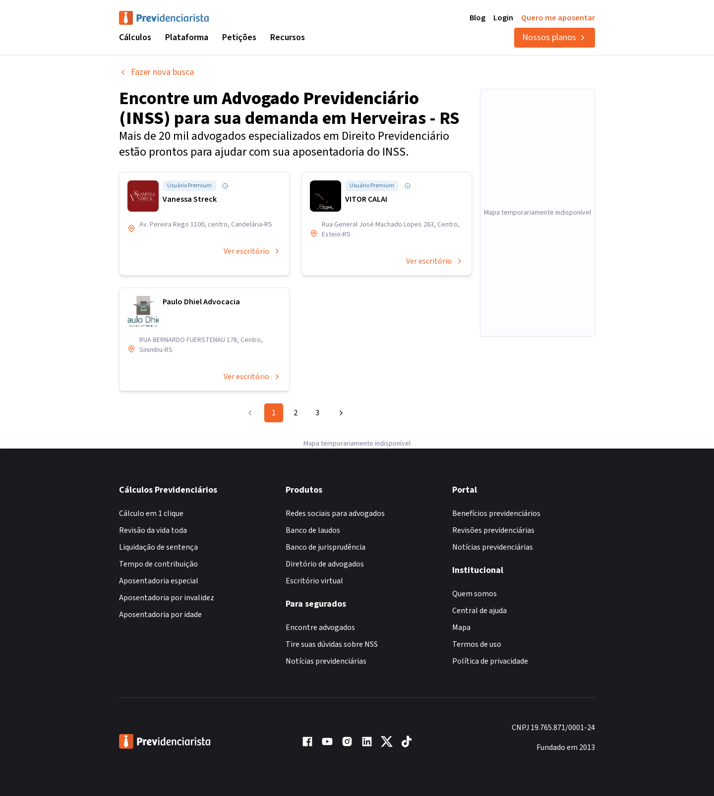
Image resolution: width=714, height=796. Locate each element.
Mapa (461, 627)
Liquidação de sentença (158, 547)
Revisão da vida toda (153, 530)
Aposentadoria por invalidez (166, 597)
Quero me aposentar (558, 17)
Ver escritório (252, 251)
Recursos (287, 37)
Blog (477, 17)
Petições (239, 37)
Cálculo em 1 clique (151, 513)
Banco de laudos (313, 530)
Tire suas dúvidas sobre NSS (332, 644)
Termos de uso (476, 644)
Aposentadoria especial (158, 580)
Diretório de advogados (325, 564)
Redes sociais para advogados (335, 513)
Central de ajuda (479, 610)
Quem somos (474, 593)
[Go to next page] (339, 413)
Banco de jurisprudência (325, 547)
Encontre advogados (320, 627)
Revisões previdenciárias (493, 530)
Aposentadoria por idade (160, 614)
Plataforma (186, 37)
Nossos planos (554, 37)
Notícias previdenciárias (326, 661)
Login (503, 17)
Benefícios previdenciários (496, 513)
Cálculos (135, 37)
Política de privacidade (490, 661)
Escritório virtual (314, 580)
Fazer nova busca (156, 72)
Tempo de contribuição (158, 564)
